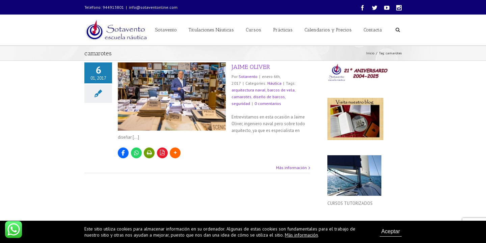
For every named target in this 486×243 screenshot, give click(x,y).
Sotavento (166, 30)
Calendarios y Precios (328, 30)
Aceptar (390, 231)
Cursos (253, 30)
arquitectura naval (249, 89)
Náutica (274, 83)
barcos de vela (281, 89)
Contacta (372, 30)
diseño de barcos (269, 96)
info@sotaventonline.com (153, 7)
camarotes (241, 96)
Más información (291, 167)
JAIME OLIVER (251, 67)
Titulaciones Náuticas (211, 30)
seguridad (241, 103)
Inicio (370, 53)
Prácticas (283, 30)
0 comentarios (267, 103)
